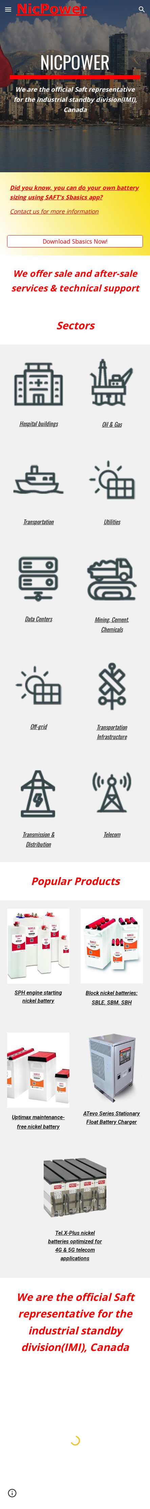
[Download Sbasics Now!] (75, 241)
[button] (8, 9)
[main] (75, 86)
